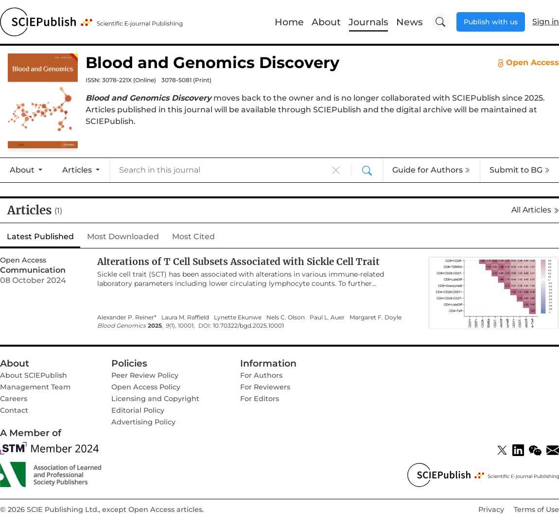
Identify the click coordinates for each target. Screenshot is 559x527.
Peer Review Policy (144, 375)
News (409, 22)
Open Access (528, 63)
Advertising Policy (143, 422)
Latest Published (40, 236)
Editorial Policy (137, 410)
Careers (13, 398)
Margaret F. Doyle (375, 317)
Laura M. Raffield (185, 317)
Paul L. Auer (327, 317)
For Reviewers (265, 387)
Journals (368, 22)
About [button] (23, 170)
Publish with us (491, 22)
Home (289, 22)
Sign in (545, 21)
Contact (14, 410)
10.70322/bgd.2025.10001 (248, 326)
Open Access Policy (145, 387)
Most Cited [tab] (193, 236)
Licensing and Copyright (155, 398)
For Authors (261, 375)
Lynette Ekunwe (238, 317)
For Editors (259, 398)
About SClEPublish (33, 375)
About (326, 22)
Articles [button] (78, 170)
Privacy (491, 509)
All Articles (535, 209)
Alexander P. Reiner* (127, 317)
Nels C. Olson (285, 317)
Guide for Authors (431, 170)
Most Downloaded (123, 236)
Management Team (35, 387)
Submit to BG (519, 170)
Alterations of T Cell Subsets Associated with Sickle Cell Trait (238, 261)
